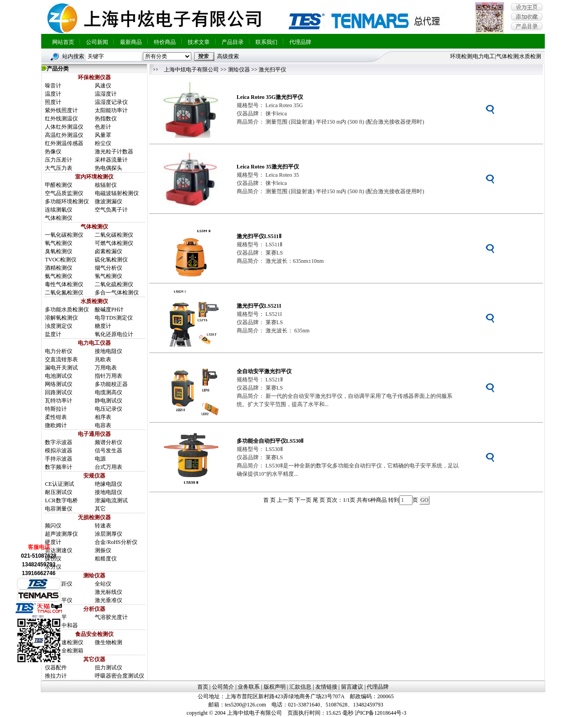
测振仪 (103, 550)
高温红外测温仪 (64, 135)
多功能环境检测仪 (67, 201)
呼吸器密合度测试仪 (119, 676)
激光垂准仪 (108, 600)
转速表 (103, 525)
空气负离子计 (111, 209)
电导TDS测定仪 (114, 318)
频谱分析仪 (108, 442)
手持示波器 (58, 459)
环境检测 (461, 56)
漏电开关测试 (61, 367)
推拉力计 (56, 676)
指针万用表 (108, 376)
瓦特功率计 (58, 400)
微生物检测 (108, 642)
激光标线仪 (108, 592)
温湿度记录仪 (111, 102)
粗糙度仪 (106, 558)
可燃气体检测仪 (114, 243)
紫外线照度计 (61, 110)
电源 (100, 459)
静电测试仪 (108, 400)
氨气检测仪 (58, 276)
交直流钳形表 (61, 359)
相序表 (103, 417)
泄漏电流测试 (111, 500)
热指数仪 (106, 118)
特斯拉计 (56, 409)
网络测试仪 (58, 384)
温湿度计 (106, 94)
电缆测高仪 (108, 392)
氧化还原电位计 (114, 334)
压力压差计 (58, 160)
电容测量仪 (58, 508)
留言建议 (352, 687)
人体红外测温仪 (64, 127)
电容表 (103, 425)
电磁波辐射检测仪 (117, 193)
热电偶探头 (108, 168)
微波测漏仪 (108, 201)
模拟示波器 (58, 450)
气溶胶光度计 (111, 617)
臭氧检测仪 (58, 251)
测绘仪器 (239, 69)
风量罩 (103, 135)
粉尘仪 (103, 143)
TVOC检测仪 (60, 259)
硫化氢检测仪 (111, 259)
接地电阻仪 (108, 351)
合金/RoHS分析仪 (116, 542)
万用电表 (106, 367)
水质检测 (530, 56)
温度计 (53, 94)
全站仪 (103, 584)
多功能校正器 (111, 384)
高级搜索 (228, 56)
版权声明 (275, 687)
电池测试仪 (58, 376)
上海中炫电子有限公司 (191, 69)
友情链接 (326, 687)
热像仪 (53, 151)
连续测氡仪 (58, 209)
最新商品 (131, 42)
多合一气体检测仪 (117, 292)
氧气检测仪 (58, 243)
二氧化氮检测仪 (64, 292)
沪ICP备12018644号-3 (381, 713)
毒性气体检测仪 (64, 284)
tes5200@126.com (245, 704)
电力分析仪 (58, 351)
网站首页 (63, 42)
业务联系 (249, 687)
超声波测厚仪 (61, 534)
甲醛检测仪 (58, 185)
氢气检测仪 (108, 276)
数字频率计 (58, 467)
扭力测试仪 (108, 667)
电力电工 (484, 56)
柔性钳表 (56, 417)
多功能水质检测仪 (67, 309)
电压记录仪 (108, 409)
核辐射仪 (106, 185)
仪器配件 (56, 667)
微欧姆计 (56, 425)
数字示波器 (58, 442)
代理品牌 (300, 42)
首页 (202, 687)
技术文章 (199, 42)
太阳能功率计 (111, 110)
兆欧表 (103, 359)
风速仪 (103, 85)
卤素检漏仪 (108, 251)
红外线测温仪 (61, 118)
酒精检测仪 (58, 268)
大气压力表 (58, 168)
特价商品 (165, 42)
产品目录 (233, 42)
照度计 (53, 102)
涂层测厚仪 (108, 534)
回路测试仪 (58, 392)
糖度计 (103, 326)
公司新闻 (97, 42)
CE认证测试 (59, 484)
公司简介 (223, 687)
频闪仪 (53, 525)
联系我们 (266, 42)
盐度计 (53, 334)
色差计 (103, 127)
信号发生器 (108, 450)
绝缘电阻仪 (108, 484)
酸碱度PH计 (109, 309)
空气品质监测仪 (64, 193)
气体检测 (507, 56)
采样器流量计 (111, 160)
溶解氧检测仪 (61, 318)
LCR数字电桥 (61, 500)
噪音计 (53, 85)
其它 (100, 508)
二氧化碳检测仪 (114, 235)
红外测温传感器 (64, 143)
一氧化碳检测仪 (64, 235)
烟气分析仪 (108, 268)
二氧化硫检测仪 (114, 284)
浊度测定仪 (58, 326)
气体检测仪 (58, 218)
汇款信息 (300, 687)
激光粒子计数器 (114, 151)
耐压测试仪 (58, 492)
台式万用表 (108, 467)
